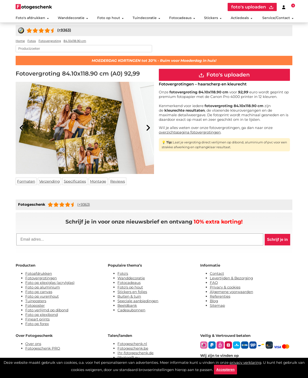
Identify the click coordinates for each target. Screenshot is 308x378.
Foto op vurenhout (42, 296)
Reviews (117, 181)
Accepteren (225, 370)
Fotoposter (35, 305)
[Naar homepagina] (34, 6)
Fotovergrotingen (41, 278)
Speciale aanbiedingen (137, 301)
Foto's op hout (130, 287)
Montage (98, 181)
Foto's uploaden (224, 74)
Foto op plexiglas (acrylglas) (50, 282)
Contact (217, 273)
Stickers (213, 18)
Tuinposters (35, 301)
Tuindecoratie (146, 18)
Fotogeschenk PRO (42, 348)
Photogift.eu (128, 357)
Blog (214, 301)
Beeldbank (127, 305)
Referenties (220, 296)
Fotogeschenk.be (132, 348)
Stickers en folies (132, 291)
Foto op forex (37, 323)
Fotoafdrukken (38, 273)
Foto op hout (110, 18)
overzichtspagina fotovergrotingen (190, 132)
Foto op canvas (38, 291)
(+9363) (83, 204)
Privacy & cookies (225, 287)
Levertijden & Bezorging (231, 278)
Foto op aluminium (42, 287)
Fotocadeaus (182, 18)
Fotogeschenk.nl (132, 343)
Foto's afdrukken (32, 18)
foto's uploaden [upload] (252, 7)
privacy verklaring (245, 362)
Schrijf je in (277, 239)
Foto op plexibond (41, 314)
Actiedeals (241, 18)
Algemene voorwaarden (231, 291)
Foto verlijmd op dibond (46, 310)
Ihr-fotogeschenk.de (135, 353)
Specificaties (75, 181)
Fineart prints (37, 319)
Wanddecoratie (73, 18)
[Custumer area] (283, 7)
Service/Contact (278, 18)
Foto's (122, 273)
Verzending (49, 181)
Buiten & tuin (129, 296)
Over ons (33, 343)
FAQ (214, 282)
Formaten (26, 181)
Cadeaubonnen (131, 310)
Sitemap (217, 305)
